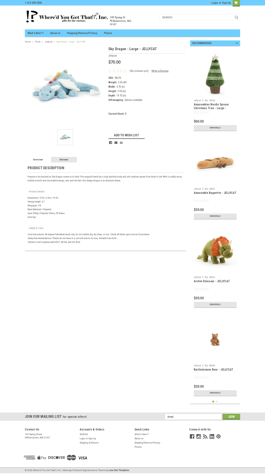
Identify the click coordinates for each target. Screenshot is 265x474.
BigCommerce (90, 470)
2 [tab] (217, 402)
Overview (38, 159)
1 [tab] (213, 402)
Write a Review (160, 70)
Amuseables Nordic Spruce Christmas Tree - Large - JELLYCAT (211, 108)
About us (55, 33)
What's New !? (36, 33)
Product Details (37, 191)
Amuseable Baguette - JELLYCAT (215, 193)
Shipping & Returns (89, 442)
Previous (233, 43)
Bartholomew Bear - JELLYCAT (213, 369)
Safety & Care (36, 228)
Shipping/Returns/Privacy (82, 33)
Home (28, 42)
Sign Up (226, 2)
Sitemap (67, 470)
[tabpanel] (215, 91)
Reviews (64, 159)
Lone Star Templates (118, 470)
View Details (215, 127)
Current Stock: (117, 113)
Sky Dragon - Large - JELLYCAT (71, 42)
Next (237, 43)
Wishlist (84, 434)
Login (214, 2)
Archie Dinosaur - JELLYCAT (212, 281)
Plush (38, 42)
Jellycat (48, 42)
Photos (108, 33)
